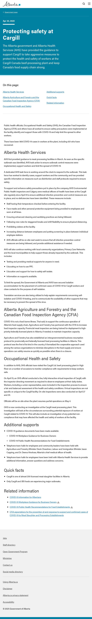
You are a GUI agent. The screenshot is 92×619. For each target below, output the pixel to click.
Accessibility (8, 601)
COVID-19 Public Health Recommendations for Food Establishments (40, 506)
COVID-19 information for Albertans (25, 497)
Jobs (5, 538)
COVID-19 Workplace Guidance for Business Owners (33, 501)
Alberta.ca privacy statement (15, 595)
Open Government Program (15, 551)
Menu (89, 4)
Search (83, 4)
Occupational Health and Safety (17, 106)
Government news (11, 12)
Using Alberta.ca (10, 581)
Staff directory (9, 544)
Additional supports (55, 91)
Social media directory (13, 571)
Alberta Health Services (13, 91)
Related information (55, 102)
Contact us (7, 564)
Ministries (7, 558)
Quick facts (52, 97)
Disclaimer (7, 588)
